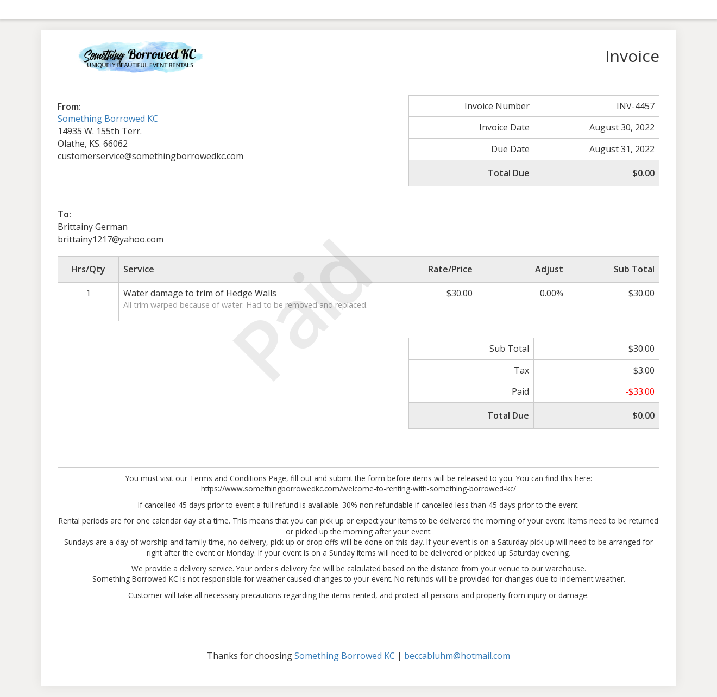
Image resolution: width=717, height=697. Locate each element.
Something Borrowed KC (108, 119)
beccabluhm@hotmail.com (457, 656)
